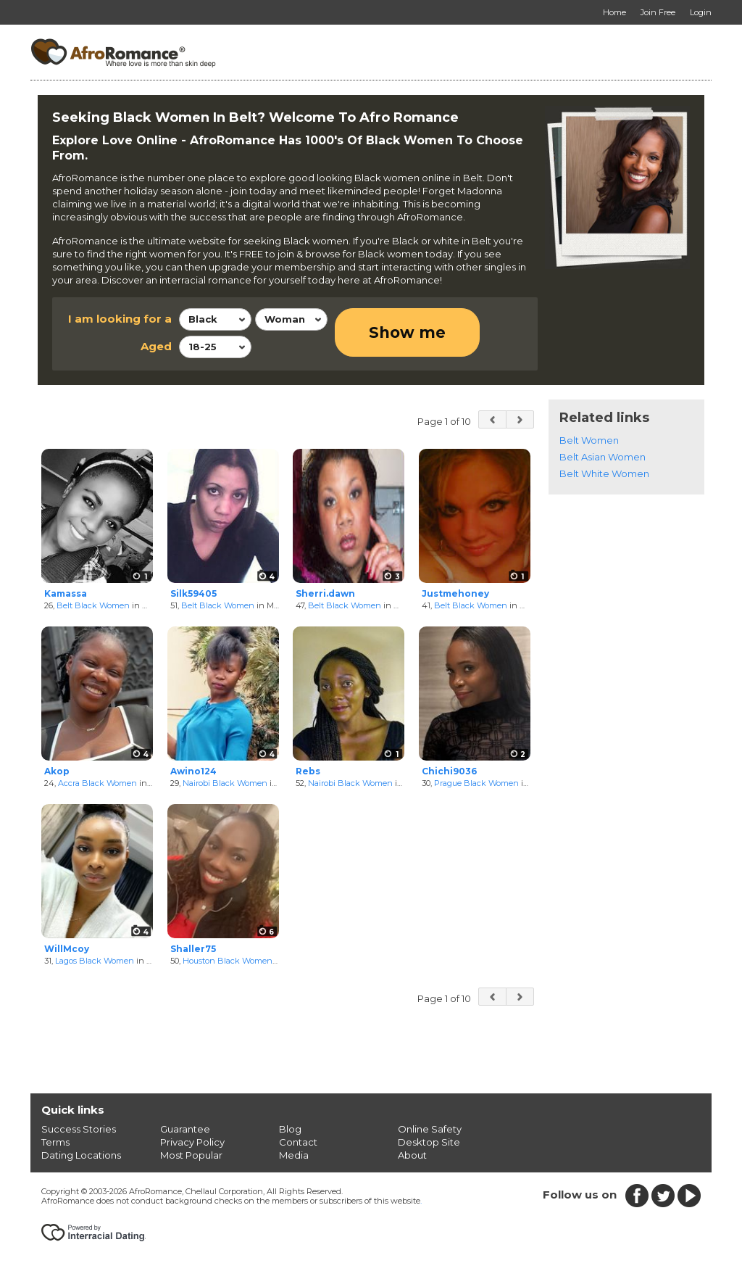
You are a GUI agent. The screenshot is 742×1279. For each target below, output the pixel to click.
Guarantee (185, 1129)
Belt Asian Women (602, 457)
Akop (57, 771)
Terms (55, 1142)
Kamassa (65, 593)
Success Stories (78, 1129)
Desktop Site (429, 1142)
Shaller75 (193, 948)
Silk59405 (193, 593)
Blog (290, 1129)
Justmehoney (455, 593)
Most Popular (191, 1155)
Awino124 (193, 771)
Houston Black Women (227, 961)
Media (294, 1155)
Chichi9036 (449, 771)
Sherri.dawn (325, 593)
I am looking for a (120, 319)
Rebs (308, 771)
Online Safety (430, 1129)
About (412, 1155)
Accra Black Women (97, 783)
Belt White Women (604, 473)
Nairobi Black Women (225, 783)
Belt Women (589, 440)
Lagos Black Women (94, 961)
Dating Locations (81, 1155)
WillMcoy (66, 948)
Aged (156, 346)
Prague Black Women (476, 783)
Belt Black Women (93, 605)
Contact (298, 1142)
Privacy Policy (192, 1142)
